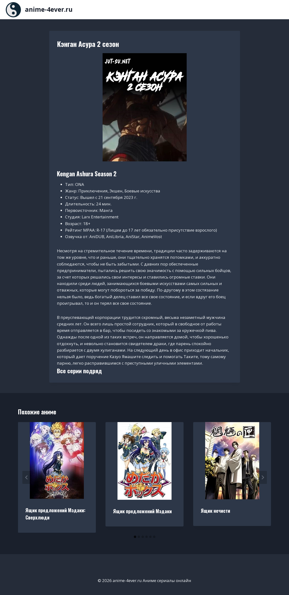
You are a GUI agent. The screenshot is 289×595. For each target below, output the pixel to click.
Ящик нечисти (215, 510)
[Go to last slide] (26, 477)
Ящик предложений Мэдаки (142, 511)
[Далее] (262, 477)
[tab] (135, 537)
